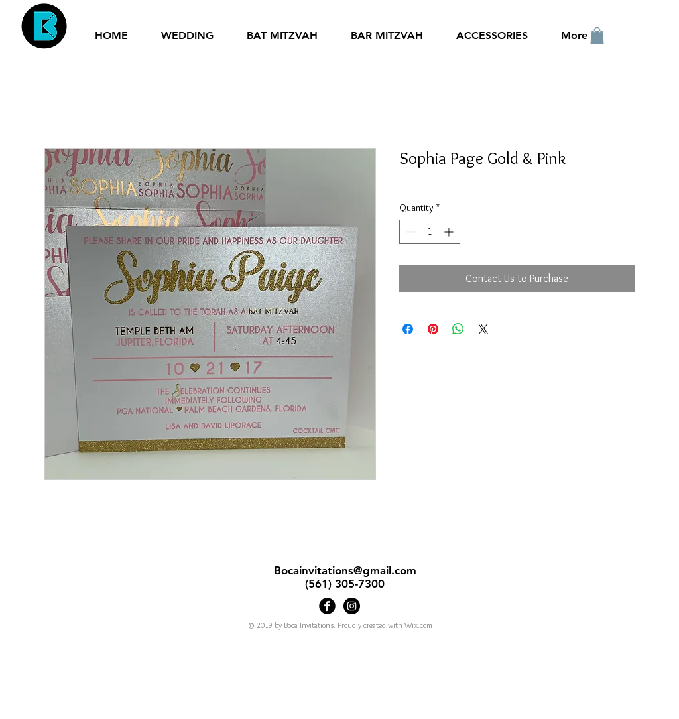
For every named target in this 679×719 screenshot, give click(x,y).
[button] (597, 35)
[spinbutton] (430, 231)
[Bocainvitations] (351, 606)
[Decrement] (409, 231)
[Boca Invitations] (327, 606)
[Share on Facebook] (408, 329)
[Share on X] (483, 329)
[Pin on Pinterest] (433, 329)
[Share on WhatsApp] (458, 329)
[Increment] (450, 231)
